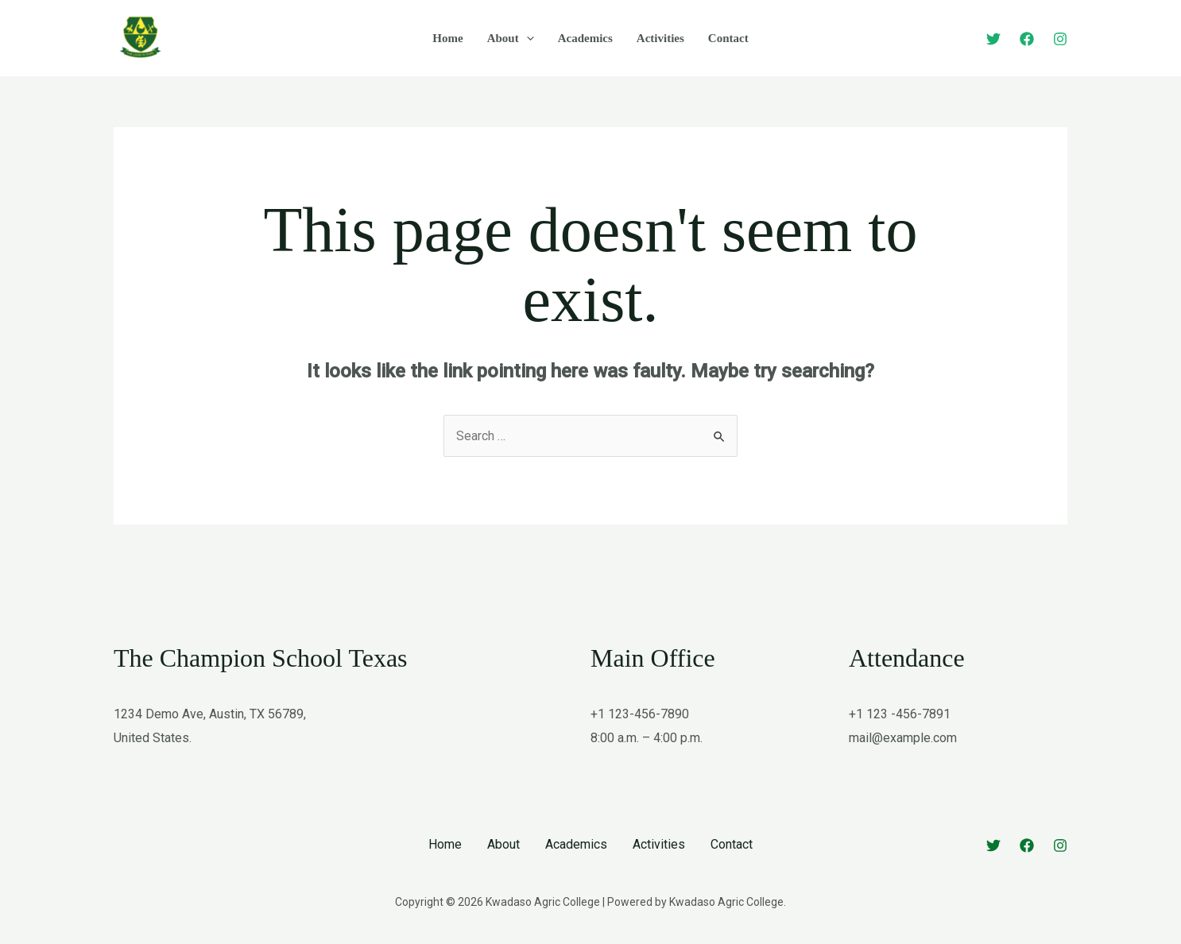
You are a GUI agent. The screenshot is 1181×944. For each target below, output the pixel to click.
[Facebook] (1027, 39)
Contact (728, 38)
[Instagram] (1060, 39)
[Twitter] (993, 39)
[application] (526, 38)
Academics (585, 38)
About (510, 38)
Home (447, 38)
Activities (660, 38)
